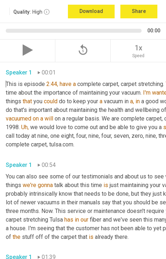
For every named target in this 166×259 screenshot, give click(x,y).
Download (91, 11)
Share (139, 11)
